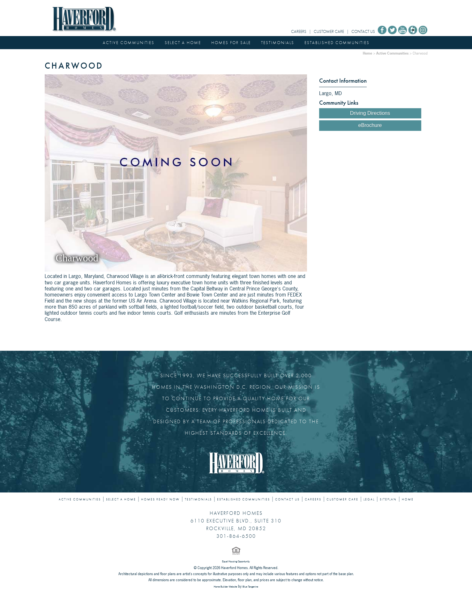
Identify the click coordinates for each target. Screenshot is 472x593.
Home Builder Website (225, 586)
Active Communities (392, 53)
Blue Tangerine (250, 586)
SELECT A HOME (183, 42)
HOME (408, 499)
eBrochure (370, 125)
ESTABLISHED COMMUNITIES (337, 42)
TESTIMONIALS (277, 42)
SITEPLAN (388, 499)
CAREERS (298, 31)
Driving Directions (370, 113)
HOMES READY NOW (160, 499)
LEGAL (369, 499)
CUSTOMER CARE (329, 31)
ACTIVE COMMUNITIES (128, 42)
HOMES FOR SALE (231, 42)
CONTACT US (363, 31)
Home (367, 53)
